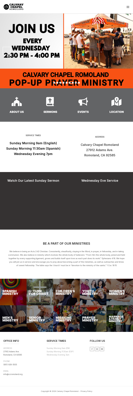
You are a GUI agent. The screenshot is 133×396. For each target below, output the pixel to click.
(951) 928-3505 (10, 364)
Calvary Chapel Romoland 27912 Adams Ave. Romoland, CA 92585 (100, 150)
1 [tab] (54, 83)
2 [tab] (57, 83)
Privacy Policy (86, 391)
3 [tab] (60, 83)
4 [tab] (63, 83)
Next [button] (126, 51)
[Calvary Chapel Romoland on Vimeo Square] (97, 349)
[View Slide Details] (66, 50)
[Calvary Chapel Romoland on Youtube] (102, 349)
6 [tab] (70, 83)
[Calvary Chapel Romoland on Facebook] (92, 349)
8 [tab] (76, 83)
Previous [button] (7, 51)
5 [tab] (67, 83)
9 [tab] (79, 83)
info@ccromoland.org (13, 374)
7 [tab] (73, 83)
